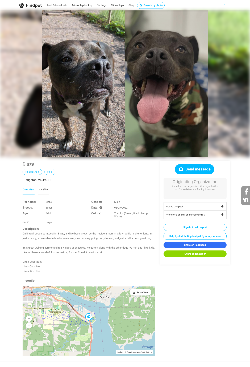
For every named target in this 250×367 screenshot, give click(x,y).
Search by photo (151, 5)
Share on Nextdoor (195, 253)
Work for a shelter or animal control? (195, 214)
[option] (83, 83)
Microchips (117, 5)
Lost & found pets (57, 5)
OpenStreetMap (133, 352)
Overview (29, 189)
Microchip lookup (82, 5)
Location (43, 189)
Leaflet (120, 352)
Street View (142, 292)
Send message (194, 169)
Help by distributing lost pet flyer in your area (195, 236)
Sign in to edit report (195, 227)
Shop (131, 5)
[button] (86, 313)
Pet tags (101, 5)
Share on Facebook (195, 244)
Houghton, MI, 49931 (37, 180)
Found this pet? (195, 206)
